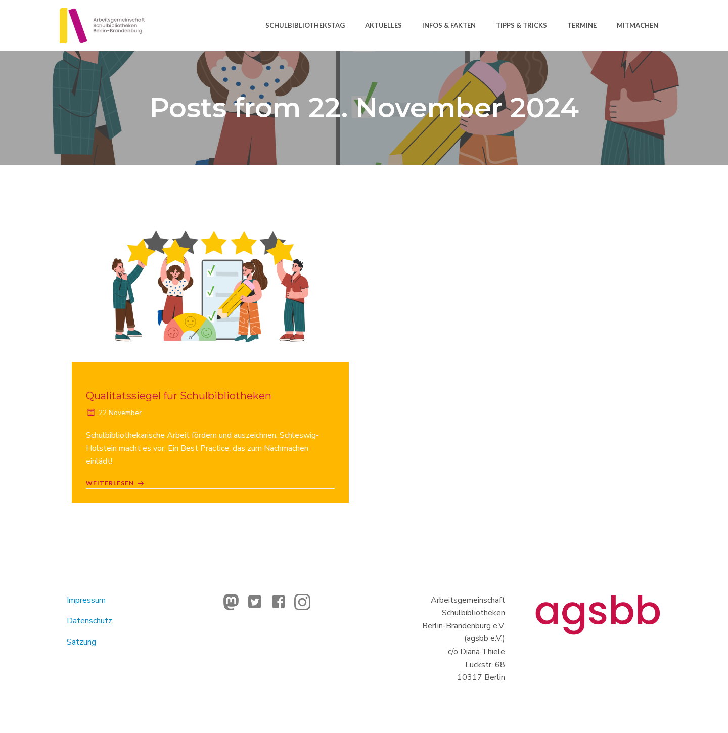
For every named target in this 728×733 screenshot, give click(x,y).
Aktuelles (383, 25)
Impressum (87, 602)
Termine (581, 25)
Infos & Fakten (448, 25)
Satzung (82, 644)
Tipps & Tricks (521, 25)
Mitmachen (637, 25)
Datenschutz (90, 622)
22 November (115, 414)
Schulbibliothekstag (304, 25)
